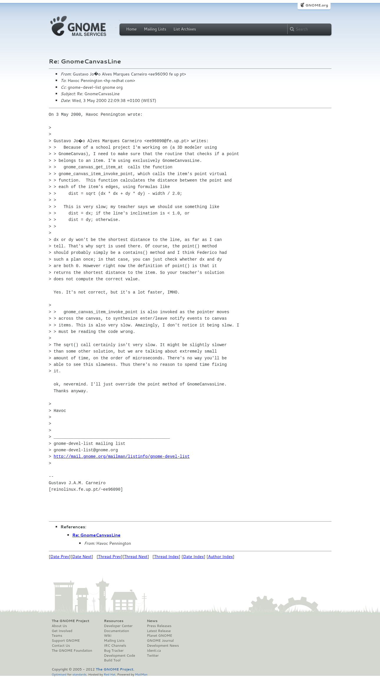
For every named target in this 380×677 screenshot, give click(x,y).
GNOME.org (316, 5)
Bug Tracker (114, 650)
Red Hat (109, 674)
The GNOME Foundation (72, 650)
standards (79, 674)
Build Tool (112, 660)
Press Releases (159, 626)
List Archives (184, 29)
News (152, 621)
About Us (59, 626)
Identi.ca (154, 650)
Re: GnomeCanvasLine (96, 535)
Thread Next (135, 556)
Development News (163, 645)
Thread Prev (109, 556)
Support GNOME (66, 640)
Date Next (82, 556)
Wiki (107, 635)
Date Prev (59, 556)
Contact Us (61, 645)
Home (131, 29)
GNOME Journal (160, 640)
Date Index (193, 556)
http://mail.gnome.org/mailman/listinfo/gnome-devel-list (122, 456)
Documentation (116, 631)
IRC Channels (115, 645)
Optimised (59, 674)
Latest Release (159, 631)
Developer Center (118, 626)
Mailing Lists (155, 29)
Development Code (119, 655)
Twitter (153, 655)
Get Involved (62, 631)
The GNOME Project (70, 621)
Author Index (220, 556)
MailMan (141, 674)
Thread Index (166, 556)
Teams (57, 635)
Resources (113, 621)
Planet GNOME (159, 635)
